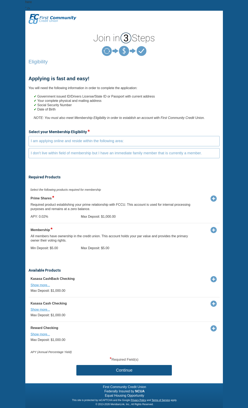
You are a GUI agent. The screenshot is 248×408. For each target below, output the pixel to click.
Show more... (40, 285)
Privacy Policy (138, 400)
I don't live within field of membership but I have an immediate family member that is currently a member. (116, 153)
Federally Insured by (124, 391)
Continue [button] (124, 370)
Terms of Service (160, 400)
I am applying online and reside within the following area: (77, 141)
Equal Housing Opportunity (124, 395)
